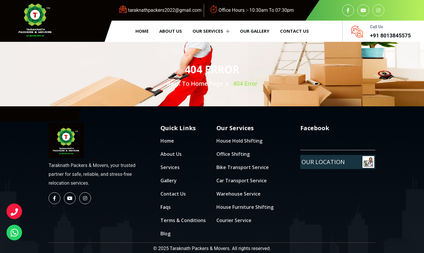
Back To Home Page (198, 83)
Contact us (294, 31)
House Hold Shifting (239, 141)
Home (142, 31)
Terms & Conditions (183, 220)
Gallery (168, 180)
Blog (165, 233)
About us (170, 31)
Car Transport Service (241, 180)
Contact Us (173, 194)
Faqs (165, 207)
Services (170, 167)
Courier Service (233, 220)
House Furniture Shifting (245, 207)
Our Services (211, 31)
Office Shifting (233, 154)
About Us (171, 154)
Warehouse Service (238, 194)
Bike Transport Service (242, 167)
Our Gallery (254, 31)
